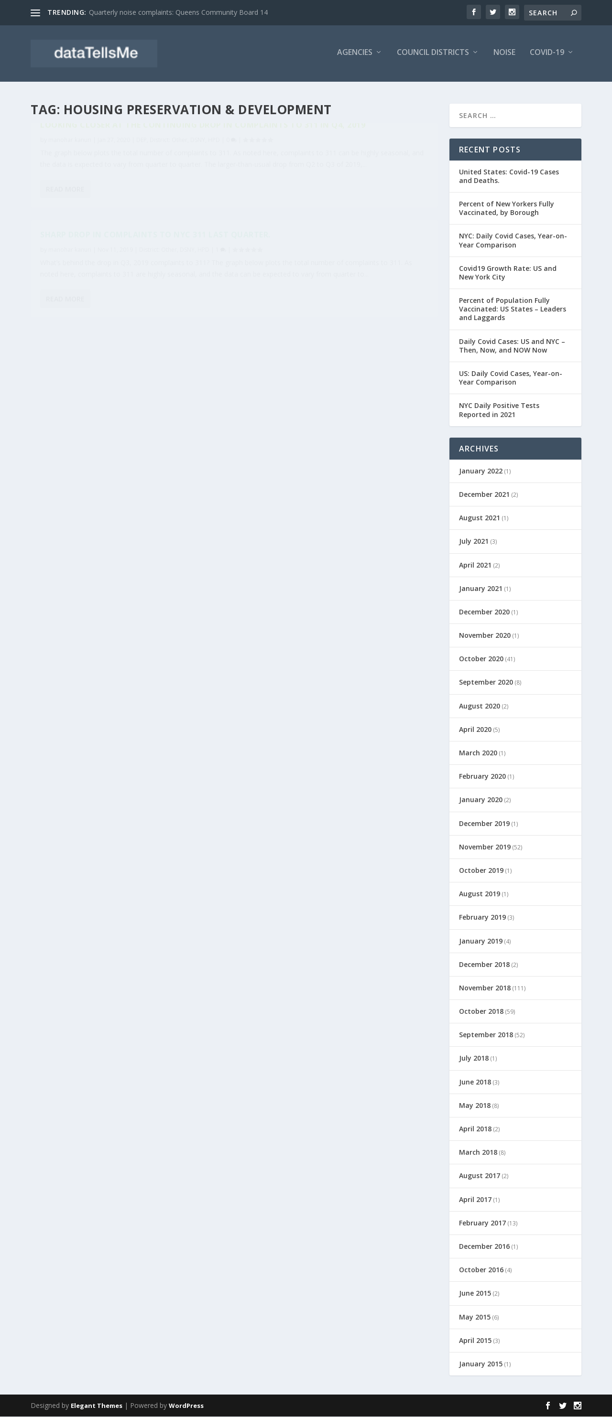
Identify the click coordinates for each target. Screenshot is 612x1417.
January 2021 (481, 588)
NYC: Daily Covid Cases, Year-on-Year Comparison (513, 240)
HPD (46, 172)
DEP (141, 162)
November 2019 (485, 846)
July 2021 (474, 541)
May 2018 (475, 1105)
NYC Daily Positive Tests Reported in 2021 (499, 410)
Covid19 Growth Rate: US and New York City (508, 272)
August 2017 (479, 1176)
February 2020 (482, 776)
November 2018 (485, 987)
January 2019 (481, 940)
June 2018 (475, 1081)
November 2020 (485, 635)
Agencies (354, 55)
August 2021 (479, 518)
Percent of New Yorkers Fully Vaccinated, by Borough (506, 208)
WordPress (186, 1406)
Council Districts (433, 55)
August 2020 (479, 705)
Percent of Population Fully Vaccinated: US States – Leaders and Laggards (512, 309)
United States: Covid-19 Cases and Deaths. (509, 176)
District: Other (168, 162)
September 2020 (486, 682)
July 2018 (474, 1058)
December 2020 (484, 611)
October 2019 (481, 870)
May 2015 (475, 1316)
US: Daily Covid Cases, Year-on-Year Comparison (510, 377)
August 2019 (479, 894)
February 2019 (482, 917)
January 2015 (481, 1363)
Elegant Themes (96, 1406)
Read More (65, 255)
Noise (504, 55)
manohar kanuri (69, 162)
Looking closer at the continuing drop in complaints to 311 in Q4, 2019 (123, 142)
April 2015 (475, 1340)
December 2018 (484, 964)
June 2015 (475, 1293)
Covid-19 (547, 55)
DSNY (197, 162)
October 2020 (481, 659)
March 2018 (478, 1152)
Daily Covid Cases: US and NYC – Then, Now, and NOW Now (512, 345)
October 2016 (481, 1270)
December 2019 (484, 823)
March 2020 (478, 752)
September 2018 (486, 1035)
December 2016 (484, 1246)
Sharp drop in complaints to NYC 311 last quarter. (333, 142)
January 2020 (481, 800)
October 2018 (481, 1011)
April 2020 (475, 729)
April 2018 (475, 1128)
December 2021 (484, 494)
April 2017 (475, 1199)
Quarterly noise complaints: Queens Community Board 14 (178, 12)
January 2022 (481, 470)
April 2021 (475, 564)
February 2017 (482, 1222)
